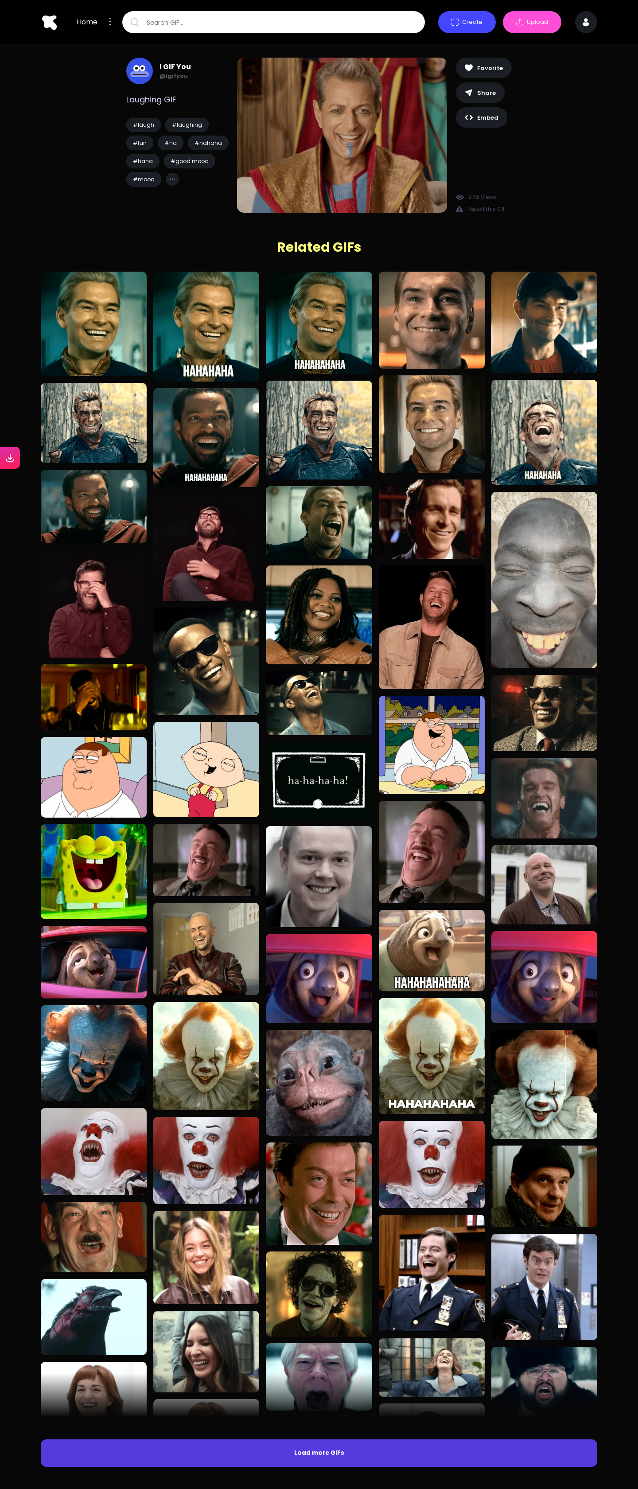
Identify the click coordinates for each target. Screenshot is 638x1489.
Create (466, 22)
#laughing (187, 125)
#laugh (143, 125)
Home (87, 22)
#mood (144, 179)
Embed (481, 117)
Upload (532, 22)
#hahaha (208, 143)
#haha (143, 161)
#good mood (190, 161)
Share (480, 93)
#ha (170, 143)
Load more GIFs (319, 1453)
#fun (140, 143)
